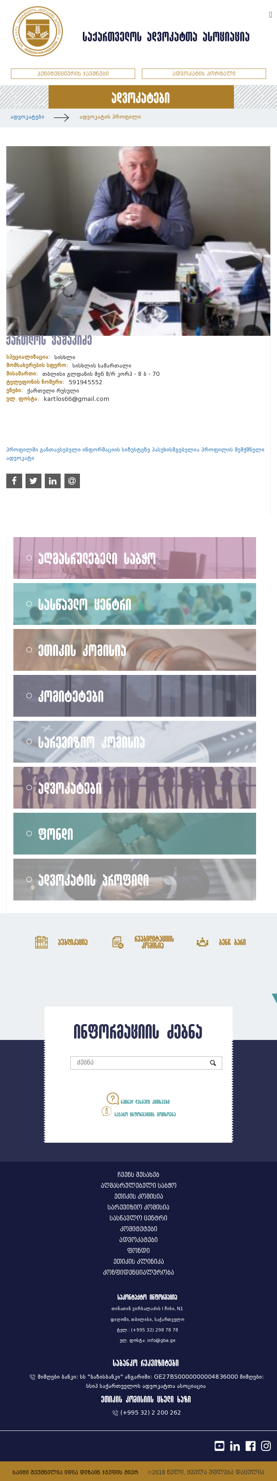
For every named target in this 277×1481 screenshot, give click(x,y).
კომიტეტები (71, 696)
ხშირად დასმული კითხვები (138, 1099)
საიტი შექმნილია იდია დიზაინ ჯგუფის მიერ (75, 1472)
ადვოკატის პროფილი (110, 116)
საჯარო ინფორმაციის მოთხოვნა (138, 1111)
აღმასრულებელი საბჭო (97, 558)
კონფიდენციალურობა (138, 1272)
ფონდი (56, 833)
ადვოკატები (27, 116)
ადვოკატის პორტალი (204, 74)
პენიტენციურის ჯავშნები (73, 74)
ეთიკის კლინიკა (138, 1261)
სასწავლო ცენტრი (85, 604)
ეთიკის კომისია (82, 650)
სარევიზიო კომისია (92, 741)
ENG (259, 13)
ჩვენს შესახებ (138, 1175)
